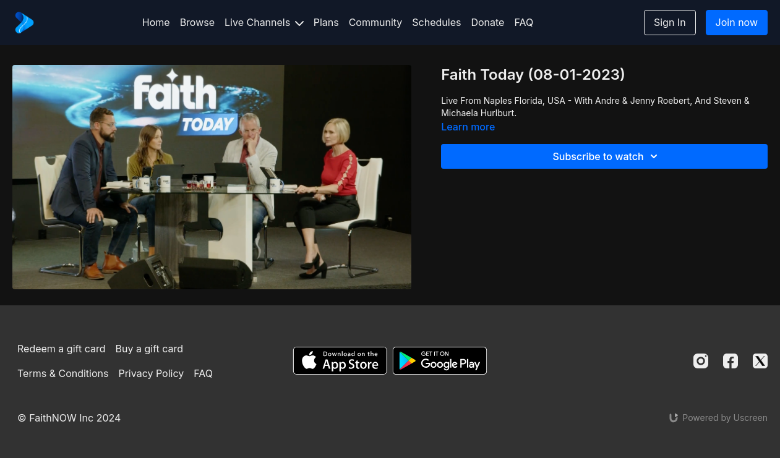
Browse (197, 22)
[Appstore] (340, 361)
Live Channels (264, 22)
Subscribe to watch (606, 156)
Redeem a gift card (61, 348)
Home (156, 22)
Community (376, 22)
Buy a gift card (149, 348)
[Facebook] (730, 361)
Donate (487, 22)
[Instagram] (700, 361)
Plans (326, 22)
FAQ (523, 22)
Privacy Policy (151, 373)
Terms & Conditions (62, 373)
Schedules (436, 22)
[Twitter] (760, 361)
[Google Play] (439, 361)
